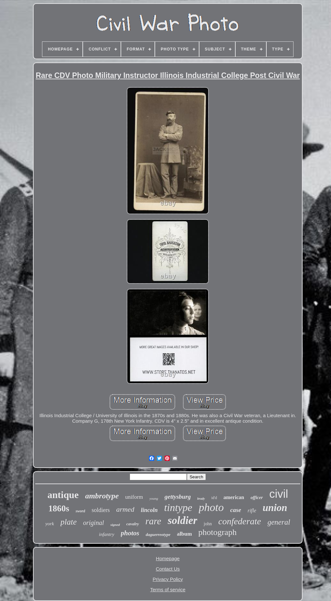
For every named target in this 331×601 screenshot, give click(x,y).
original (93, 522)
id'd (214, 497)
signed (115, 525)
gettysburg (178, 496)
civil (278, 493)
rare (153, 521)
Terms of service (167, 589)
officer (257, 497)
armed (125, 509)
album (184, 534)
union (275, 507)
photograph (217, 532)
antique (63, 494)
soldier (183, 520)
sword (80, 511)
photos (130, 533)
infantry (106, 534)
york (49, 523)
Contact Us (168, 569)
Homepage (167, 558)
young (153, 498)
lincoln (149, 510)
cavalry (132, 523)
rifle (252, 510)
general (278, 522)
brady (201, 498)
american (233, 497)
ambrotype (102, 496)
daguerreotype (158, 534)
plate (68, 522)
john (208, 523)
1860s (58, 508)
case (235, 509)
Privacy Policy (168, 579)
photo (211, 507)
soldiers (100, 510)
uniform (134, 497)
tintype (178, 507)
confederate (239, 521)
